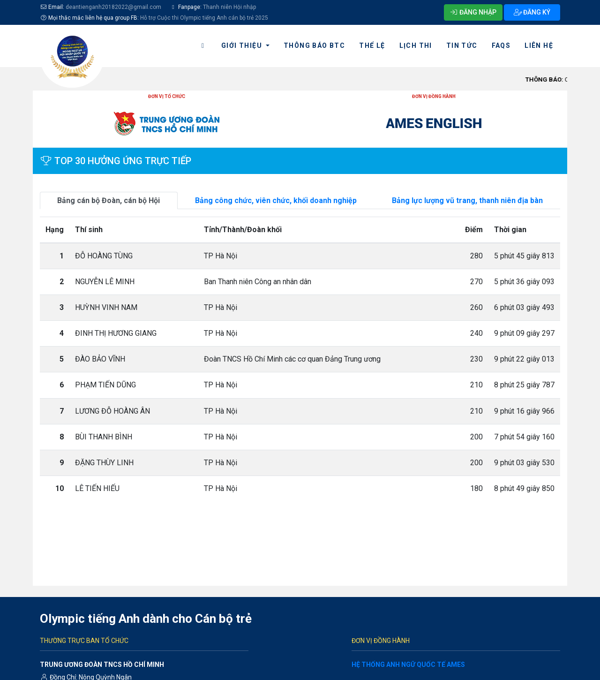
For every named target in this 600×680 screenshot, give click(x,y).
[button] (245, 46)
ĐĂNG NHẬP (473, 12)
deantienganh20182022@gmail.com (113, 7)
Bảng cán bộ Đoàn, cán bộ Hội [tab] (108, 200)
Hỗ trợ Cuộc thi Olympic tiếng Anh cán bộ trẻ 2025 (204, 18)
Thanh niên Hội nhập (229, 7)
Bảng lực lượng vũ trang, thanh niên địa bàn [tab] (467, 200)
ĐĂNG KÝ (532, 12)
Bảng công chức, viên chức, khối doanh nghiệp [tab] (276, 200)
